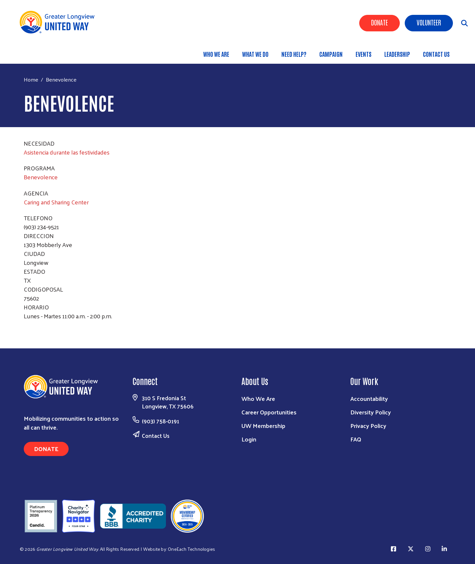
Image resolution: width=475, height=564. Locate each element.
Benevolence (41, 176)
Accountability (369, 398)
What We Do (255, 54)
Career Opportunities (269, 412)
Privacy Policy (368, 425)
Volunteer (429, 22)
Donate (379, 22)
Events (363, 54)
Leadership (397, 54)
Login (248, 439)
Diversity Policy (370, 412)
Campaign (331, 54)
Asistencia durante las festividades (67, 152)
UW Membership (263, 425)
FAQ (355, 439)
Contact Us (436, 54)
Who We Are (216, 54)
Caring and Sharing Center (56, 201)
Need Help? (293, 54)
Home (31, 79)
